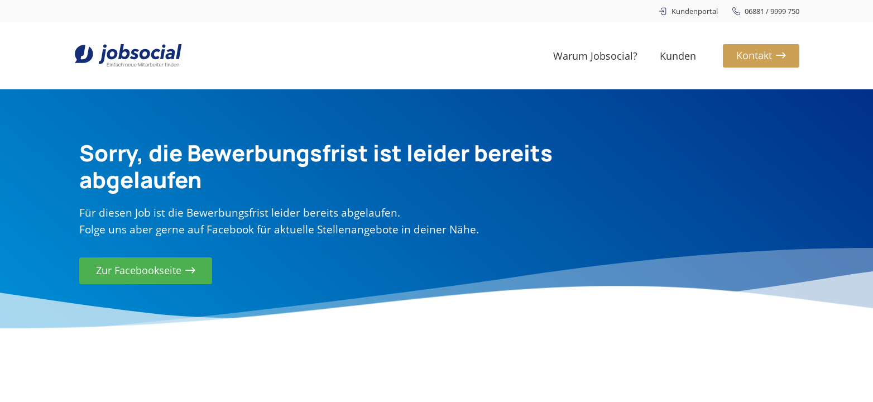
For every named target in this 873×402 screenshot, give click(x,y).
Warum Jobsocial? (595, 56)
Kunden (678, 56)
